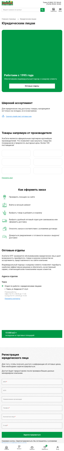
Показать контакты (12, 299)
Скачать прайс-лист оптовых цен (17, 116)
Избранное (45, 447)
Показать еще (7, 178)
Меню (60, 10)
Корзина (32, 448)
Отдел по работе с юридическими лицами (23, 286)
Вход (57, 448)
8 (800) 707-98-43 (54, 2)
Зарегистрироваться (32, 435)
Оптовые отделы (32, 86)
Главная (6, 448)
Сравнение (53, 10)
